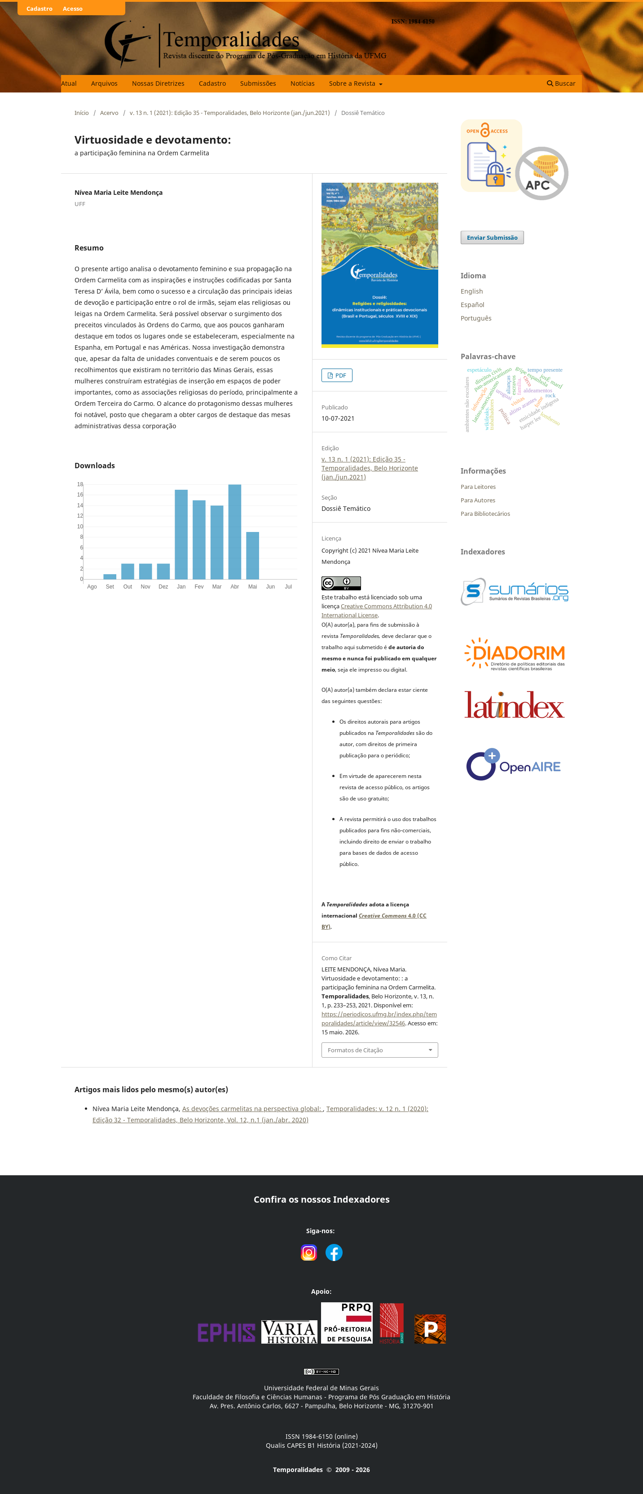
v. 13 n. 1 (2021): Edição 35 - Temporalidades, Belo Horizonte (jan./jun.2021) (230, 113)
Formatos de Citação (355, 1050)
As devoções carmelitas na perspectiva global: (252, 1108)
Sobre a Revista (353, 83)
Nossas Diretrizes (158, 83)
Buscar (561, 83)
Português (476, 318)
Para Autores (478, 500)
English (472, 291)
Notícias (303, 83)
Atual (69, 83)
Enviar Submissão (492, 237)
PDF (340, 375)
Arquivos (104, 83)
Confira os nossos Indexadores (322, 1199)
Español (472, 304)
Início (82, 113)
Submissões (258, 83)
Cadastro (212, 83)
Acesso (73, 8)
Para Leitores (478, 487)
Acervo (109, 113)
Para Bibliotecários (485, 514)
